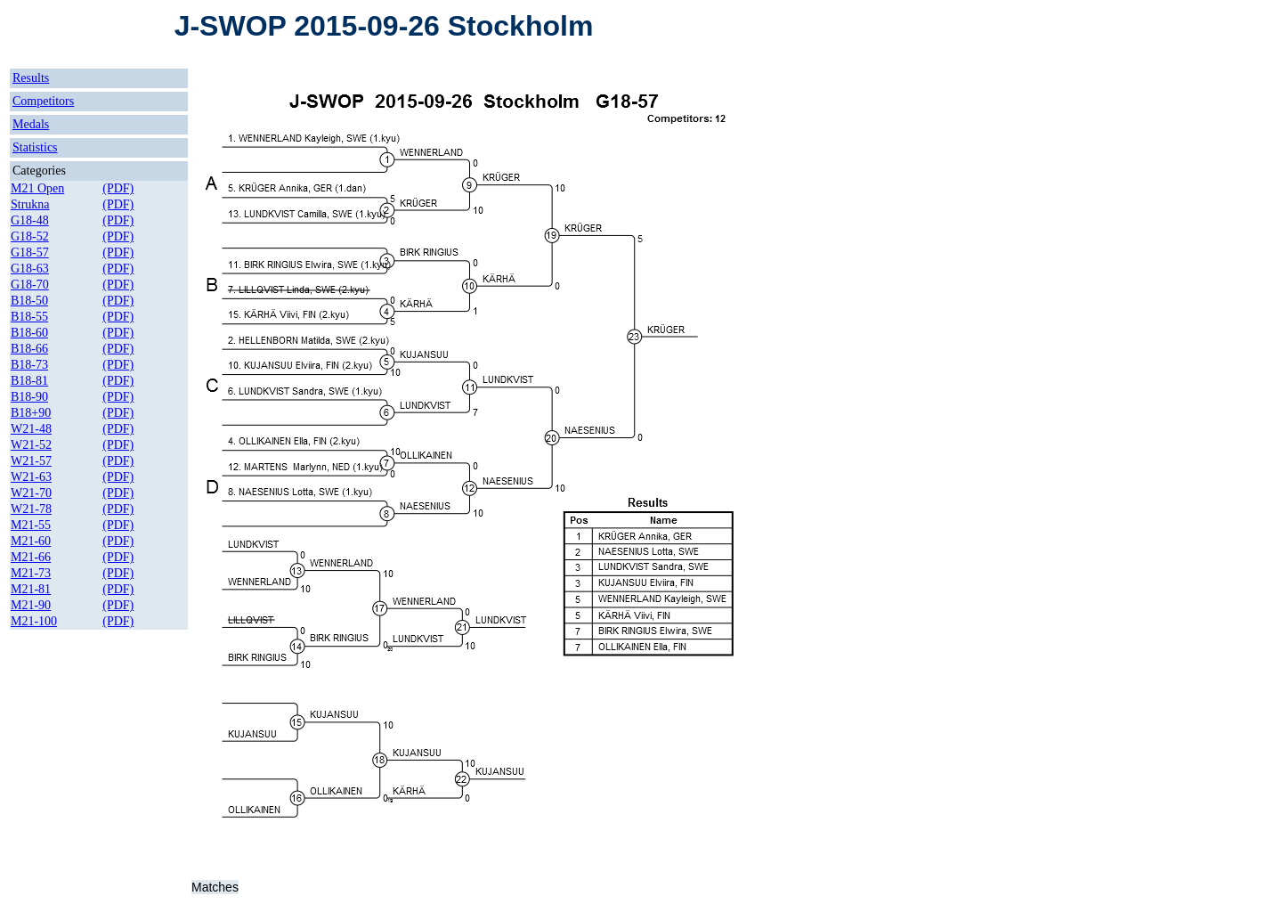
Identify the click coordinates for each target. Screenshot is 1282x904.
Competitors (43, 101)
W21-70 (31, 493)
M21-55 (31, 525)
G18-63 (30, 268)
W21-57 (31, 461)
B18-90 (29, 396)
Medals (30, 124)
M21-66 (31, 557)
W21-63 (31, 477)
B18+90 (31, 412)
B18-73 (29, 364)
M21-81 (31, 589)
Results (30, 78)
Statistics (35, 147)
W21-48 (31, 429)
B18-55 (29, 316)
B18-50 (29, 300)
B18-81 (29, 380)
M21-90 (31, 605)
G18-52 (30, 236)
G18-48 (30, 220)
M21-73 (31, 573)
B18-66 (29, 348)
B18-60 (29, 332)
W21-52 (31, 445)
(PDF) (118, 188)
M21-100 (34, 621)
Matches (215, 887)
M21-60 (31, 541)
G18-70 (30, 284)
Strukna (30, 204)
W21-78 (31, 509)
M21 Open (37, 188)
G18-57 (30, 252)
